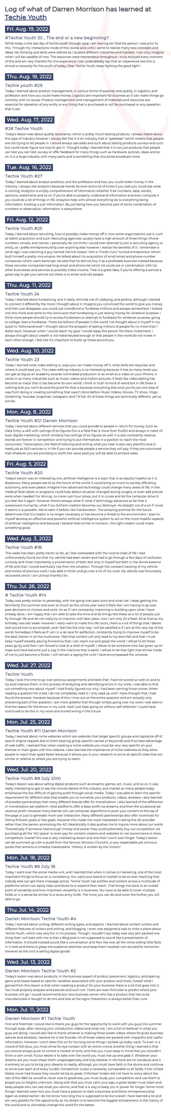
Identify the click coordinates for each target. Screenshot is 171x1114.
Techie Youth (26, 17)
